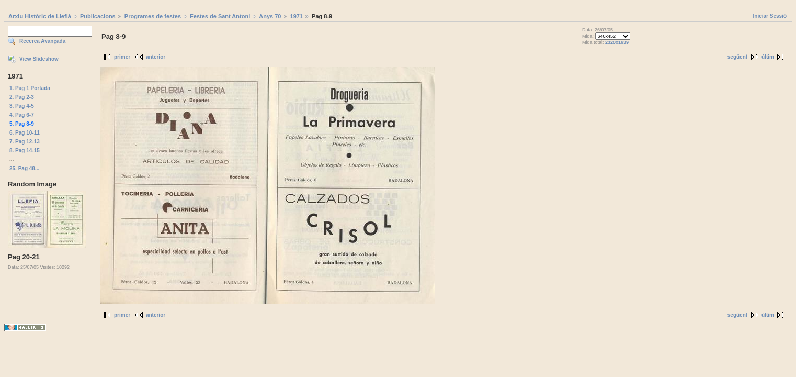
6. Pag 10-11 (24, 133)
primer (122, 57)
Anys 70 (270, 16)
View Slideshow (39, 59)
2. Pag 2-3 (21, 97)
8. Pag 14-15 (24, 150)
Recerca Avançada (42, 41)
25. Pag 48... (24, 168)
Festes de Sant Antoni (220, 16)
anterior (155, 57)
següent (737, 57)
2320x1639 (617, 42)
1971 (296, 16)
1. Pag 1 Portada (29, 88)
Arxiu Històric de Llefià (39, 16)
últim (767, 57)
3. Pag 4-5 (21, 106)
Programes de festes (152, 16)
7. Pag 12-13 (24, 142)
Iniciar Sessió (770, 16)
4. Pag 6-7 (21, 115)
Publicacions (98, 16)
